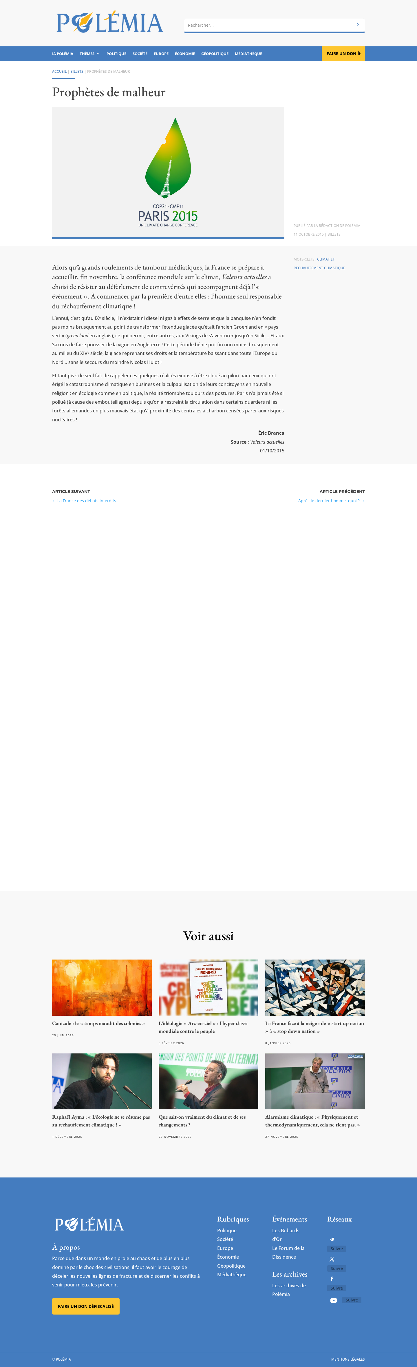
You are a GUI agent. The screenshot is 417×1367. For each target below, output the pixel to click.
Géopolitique (214, 54)
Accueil (59, 71)
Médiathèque (248, 54)
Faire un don (341, 53)
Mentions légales (348, 1359)
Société (140, 54)
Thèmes (87, 54)
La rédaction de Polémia (337, 225)
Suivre (337, 1248)
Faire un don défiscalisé (86, 1306)
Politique (116, 54)
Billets (76, 71)
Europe (161, 54)
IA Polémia (62, 54)
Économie (185, 54)
